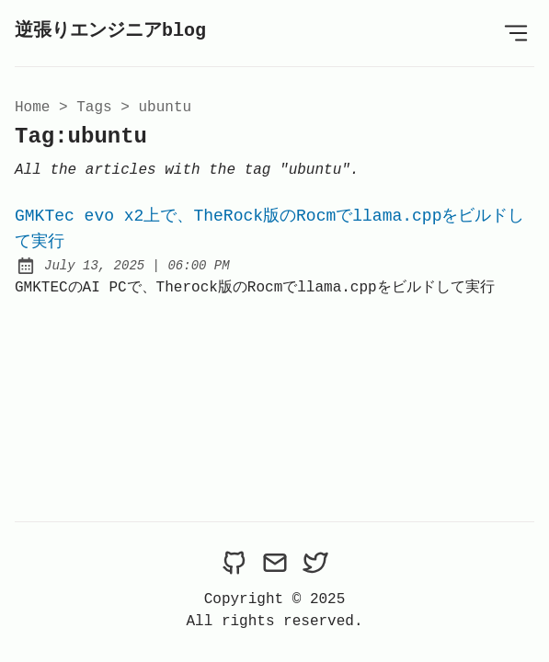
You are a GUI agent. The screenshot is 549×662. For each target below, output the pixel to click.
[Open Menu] (516, 33)
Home (32, 107)
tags (93, 107)
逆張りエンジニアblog (110, 30)
